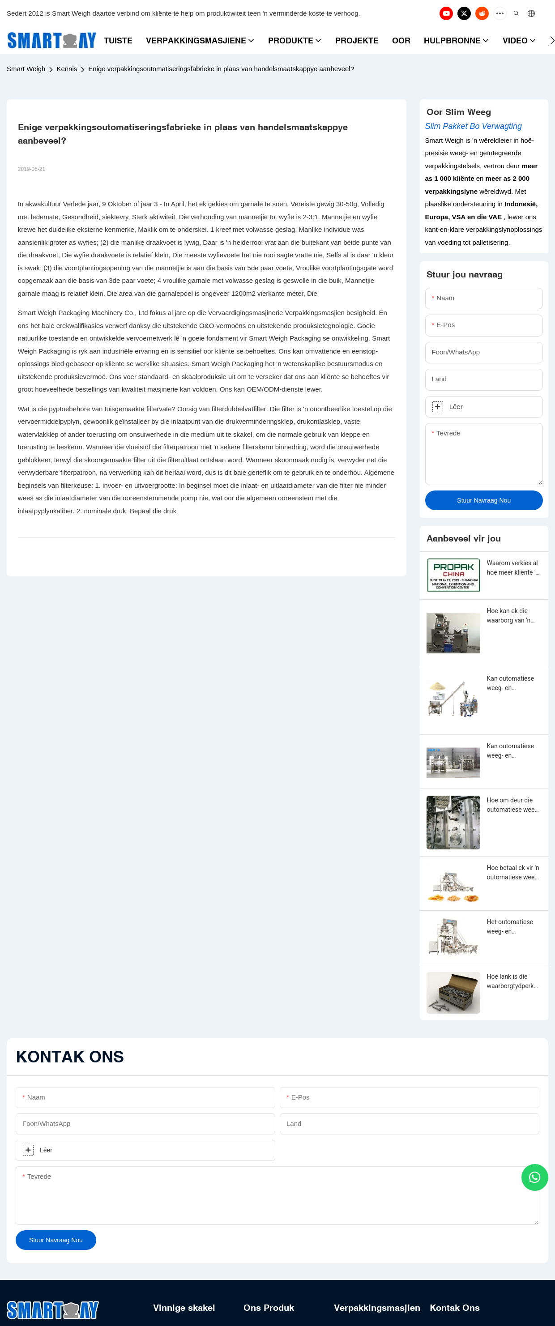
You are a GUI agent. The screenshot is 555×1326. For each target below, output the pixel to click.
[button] (552, 40)
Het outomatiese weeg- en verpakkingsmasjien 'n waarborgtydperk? (513, 927)
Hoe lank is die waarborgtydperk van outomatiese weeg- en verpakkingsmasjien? (513, 982)
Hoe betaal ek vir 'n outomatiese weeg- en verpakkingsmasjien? (513, 873)
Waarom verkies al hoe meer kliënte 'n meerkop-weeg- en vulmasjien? (513, 568)
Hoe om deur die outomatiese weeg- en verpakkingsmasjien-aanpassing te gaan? (513, 805)
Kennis (66, 68)
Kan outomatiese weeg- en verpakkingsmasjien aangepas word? (513, 684)
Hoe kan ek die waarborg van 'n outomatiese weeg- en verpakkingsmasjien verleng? (513, 616)
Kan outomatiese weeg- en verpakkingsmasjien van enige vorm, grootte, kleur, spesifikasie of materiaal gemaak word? (513, 751)
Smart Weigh (26, 68)
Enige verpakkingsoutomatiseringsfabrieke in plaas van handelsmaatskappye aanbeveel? (221, 68)
